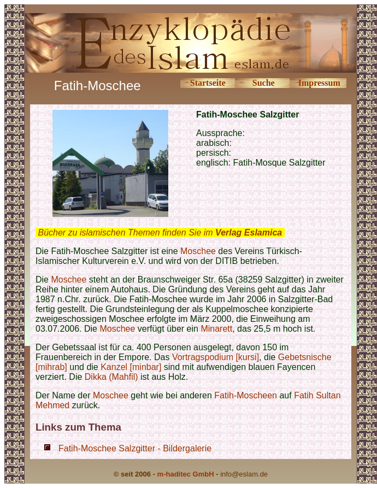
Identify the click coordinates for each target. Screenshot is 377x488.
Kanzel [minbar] (131, 367)
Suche (263, 82)
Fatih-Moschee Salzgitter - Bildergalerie (134, 448)
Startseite (208, 82)
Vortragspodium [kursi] (215, 357)
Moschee (198, 251)
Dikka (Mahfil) (111, 376)
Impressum (319, 82)
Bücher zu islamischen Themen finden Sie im (160, 232)
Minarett (216, 328)
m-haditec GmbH (185, 474)
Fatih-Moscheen (245, 395)
